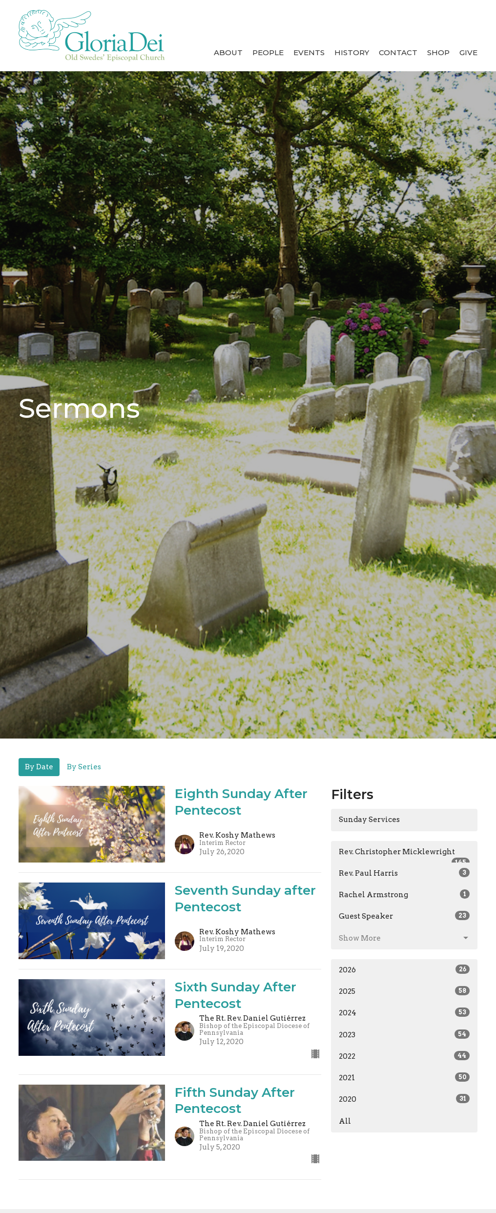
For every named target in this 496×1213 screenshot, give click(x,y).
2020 (404, 1099)
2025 (404, 991)
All (345, 1121)
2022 (404, 1056)
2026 (404, 969)
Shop (438, 52)
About (228, 52)
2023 (404, 1034)
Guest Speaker (404, 916)
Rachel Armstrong (404, 894)
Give (468, 52)
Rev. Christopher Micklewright (404, 855)
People (268, 52)
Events (309, 52)
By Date (39, 766)
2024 (404, 1012)
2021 (404, 1077)
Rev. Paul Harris (404, 873)
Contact (398, 52)
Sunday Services (369, 819)
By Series (84, 766)
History (351, 52)
